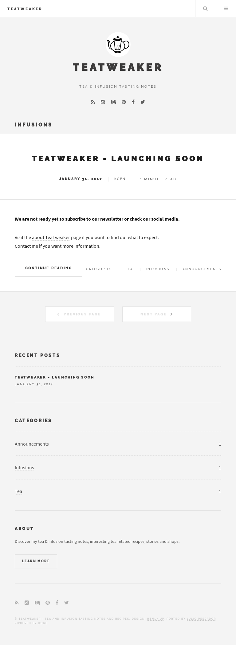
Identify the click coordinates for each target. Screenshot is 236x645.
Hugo (43, 623)
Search (205, 8)
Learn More (36, 561)
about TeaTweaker (51, 237)
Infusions (158, 269)
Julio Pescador (201, 618)
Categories (33, 420)
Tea (129, 269)
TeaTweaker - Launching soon (118, 158)
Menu (226, 8)
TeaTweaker (24, 9)
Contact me (26, 246)
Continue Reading (48, 268)
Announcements (202, 269)
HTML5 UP (155, 618)
